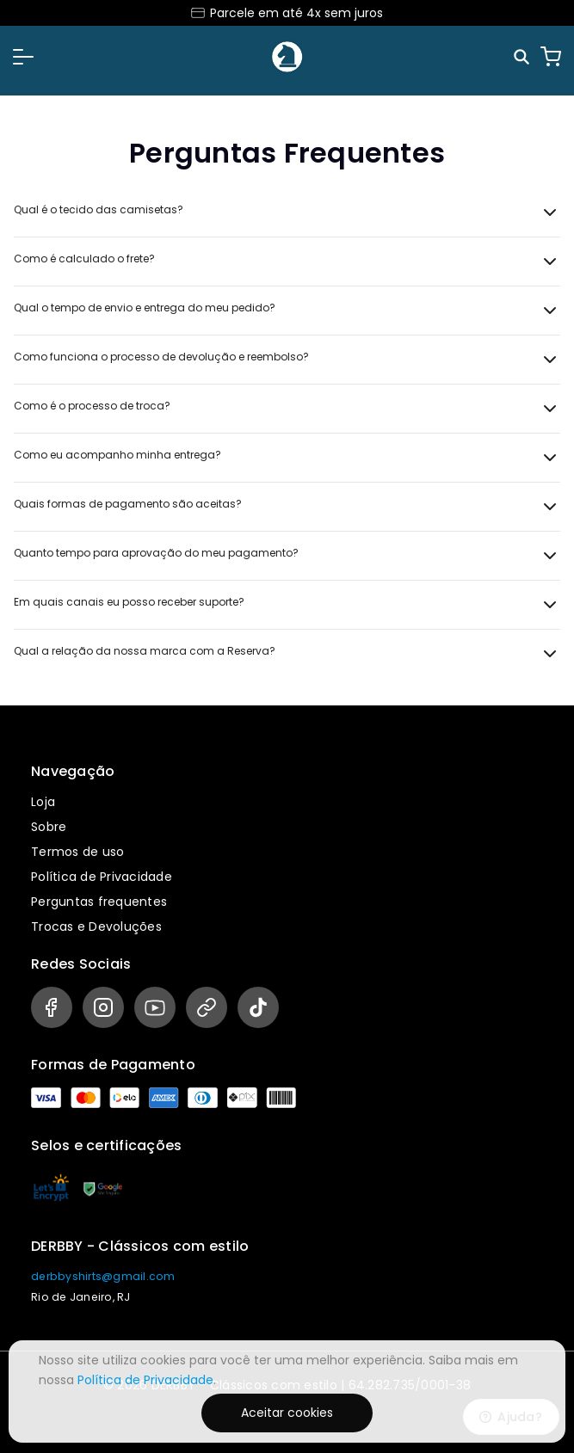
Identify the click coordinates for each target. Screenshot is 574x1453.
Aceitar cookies (287, 1412)
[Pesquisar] (523, 57)
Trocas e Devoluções (96, 926)
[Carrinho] (550, 56)
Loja (43, 801)
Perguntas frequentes (99, 901)
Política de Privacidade (101, 876)
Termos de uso (77, 851)
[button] (23, 56)
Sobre (48, 826)
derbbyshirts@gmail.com (103, 1276)
